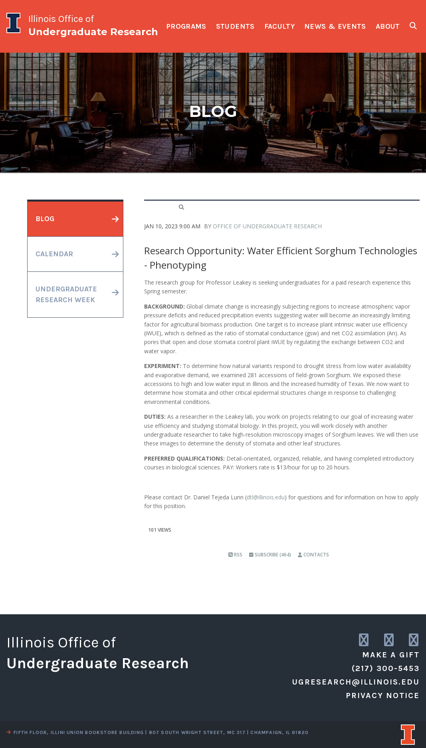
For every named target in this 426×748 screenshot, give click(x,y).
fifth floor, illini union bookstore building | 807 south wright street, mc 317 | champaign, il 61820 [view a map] (157, 732)
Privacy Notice (383, 695)
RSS (235, 554)
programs (186, 26)
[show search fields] (413, 26)
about (388, 26)
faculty (279, 26)
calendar (54, 253)
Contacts (313, 554)
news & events (335, 26)
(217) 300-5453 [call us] (386, 668)
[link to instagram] (364, 640)
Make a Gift (391, 654)
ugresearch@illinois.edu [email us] (356, 682)
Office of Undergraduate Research (267, 226)
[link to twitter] (389, 640)
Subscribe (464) (270, 554)
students (235, 26)
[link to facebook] (414, 640)
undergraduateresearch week (66, 294)
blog (45, 218)
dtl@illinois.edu (266, 497)
